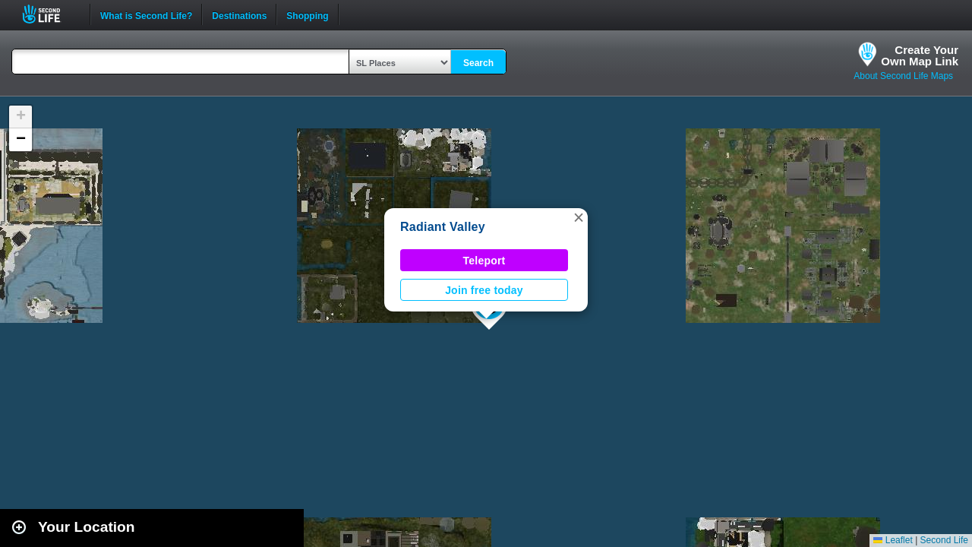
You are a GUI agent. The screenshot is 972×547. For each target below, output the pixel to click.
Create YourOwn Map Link (919, 55)
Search (478, 63)
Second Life (49, 14)
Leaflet (892, 540)
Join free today (484, 290)
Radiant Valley (442, 226)
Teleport (484, 261)
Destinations (239, 14)
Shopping (307, 14)
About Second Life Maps (903, 76)
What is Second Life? (146, 14)
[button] (579, 217)
